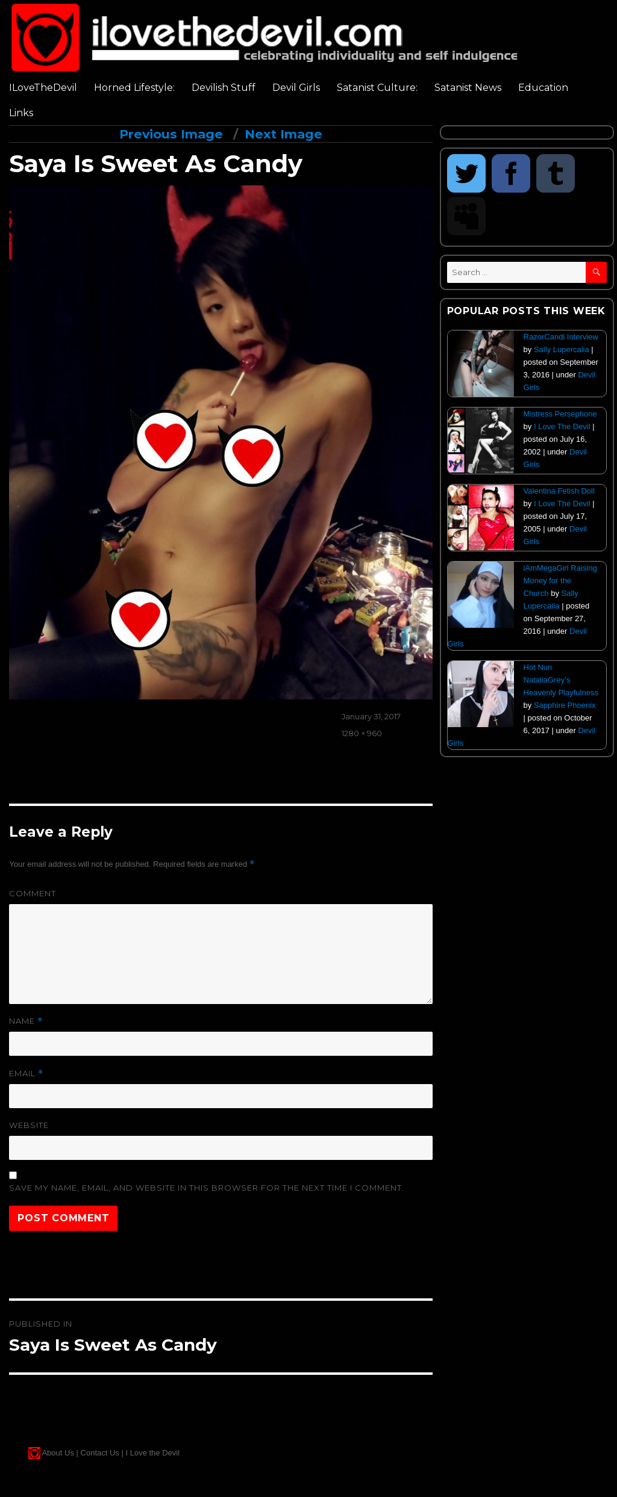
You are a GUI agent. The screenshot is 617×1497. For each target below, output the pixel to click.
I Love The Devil (562, 426)
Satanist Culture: (377, 87)
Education (543, 87)
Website (29, 1125)
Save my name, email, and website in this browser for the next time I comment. (206, 1187)
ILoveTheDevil (43, 87)
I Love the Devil (152, 1452)
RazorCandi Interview (561, 336)
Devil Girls (296, 87)
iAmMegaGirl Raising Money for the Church (560, 580)
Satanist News (467, 87)
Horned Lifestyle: (134, 87)
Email (26, 1073)
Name (26, 1021)
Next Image (283, 133)
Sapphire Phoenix (565, 705)
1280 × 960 (362, 733)
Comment (32, 893)
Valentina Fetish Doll (559, 490)
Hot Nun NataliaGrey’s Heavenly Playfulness (561, 680)
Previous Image (171, 133)
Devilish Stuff (223, 87)
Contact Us (100, 1452)
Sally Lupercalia (561, 349)
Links (21, 113)
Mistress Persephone (560, 413)
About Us (58, 1452)
